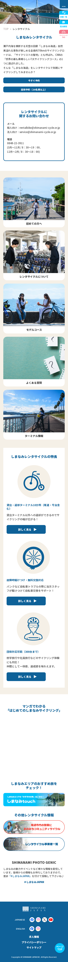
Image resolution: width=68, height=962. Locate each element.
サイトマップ (34, 947)
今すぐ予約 (34, 80)
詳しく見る (24, 529)
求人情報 (34, 936)
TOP (5, 29)
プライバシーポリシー (34, 942)
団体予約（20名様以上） (34, 89)
